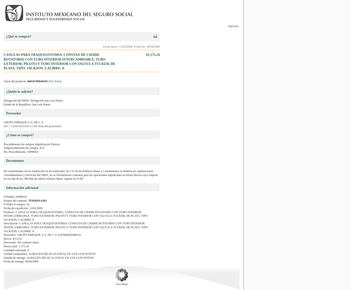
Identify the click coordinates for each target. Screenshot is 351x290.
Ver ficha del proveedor (47, 126)
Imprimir (233, 26)
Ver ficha (55, 81)
